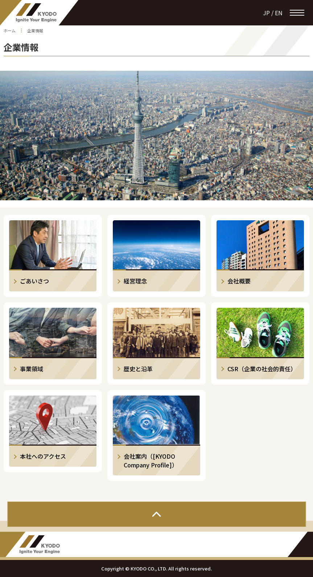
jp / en (273, 12)
